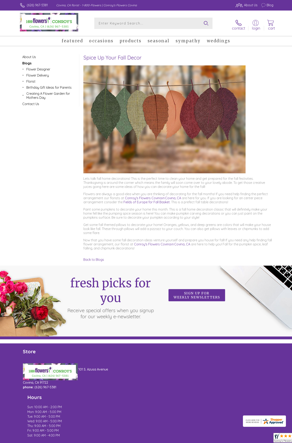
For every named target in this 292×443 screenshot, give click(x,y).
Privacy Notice (208, 439)
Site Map (262, 439)
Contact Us (30, 102)
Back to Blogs (93, 257)
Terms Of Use (184, 439)
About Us (29, 55)
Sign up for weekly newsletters (197, 293)
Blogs (26, 61)
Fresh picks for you (110, 295)
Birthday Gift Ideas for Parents (49, 85)
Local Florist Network (237, 439)
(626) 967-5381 (37, 5)
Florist (30, 79)
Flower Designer (38, 67)
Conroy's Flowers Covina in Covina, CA (153, 196)
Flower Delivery (37, 73)
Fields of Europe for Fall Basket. (147, 200)
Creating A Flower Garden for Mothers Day (48, 93)
